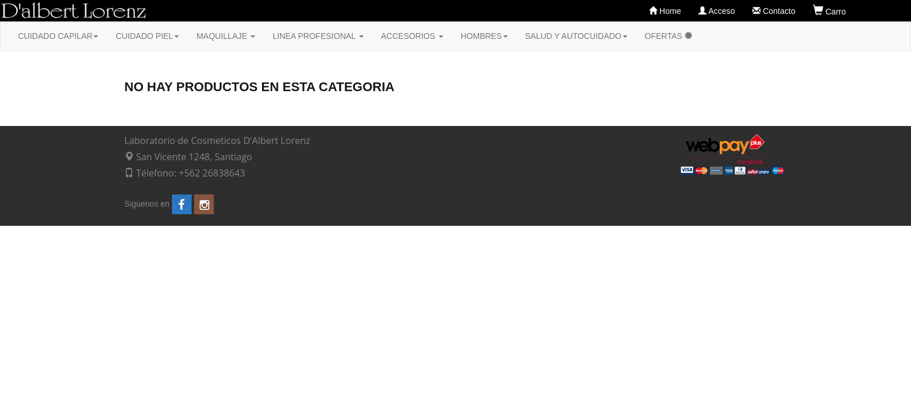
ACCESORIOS (412, 36)
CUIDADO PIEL (147, 36)
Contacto (773, 11)
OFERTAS (669, 36)
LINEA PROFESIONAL (318, 36)
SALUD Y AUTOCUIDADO (576, 36)
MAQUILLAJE (225, 36)
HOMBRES (484, 36)
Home (665, 11)
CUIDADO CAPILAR (58, 36)
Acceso (716, 11)
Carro (832, 10)
